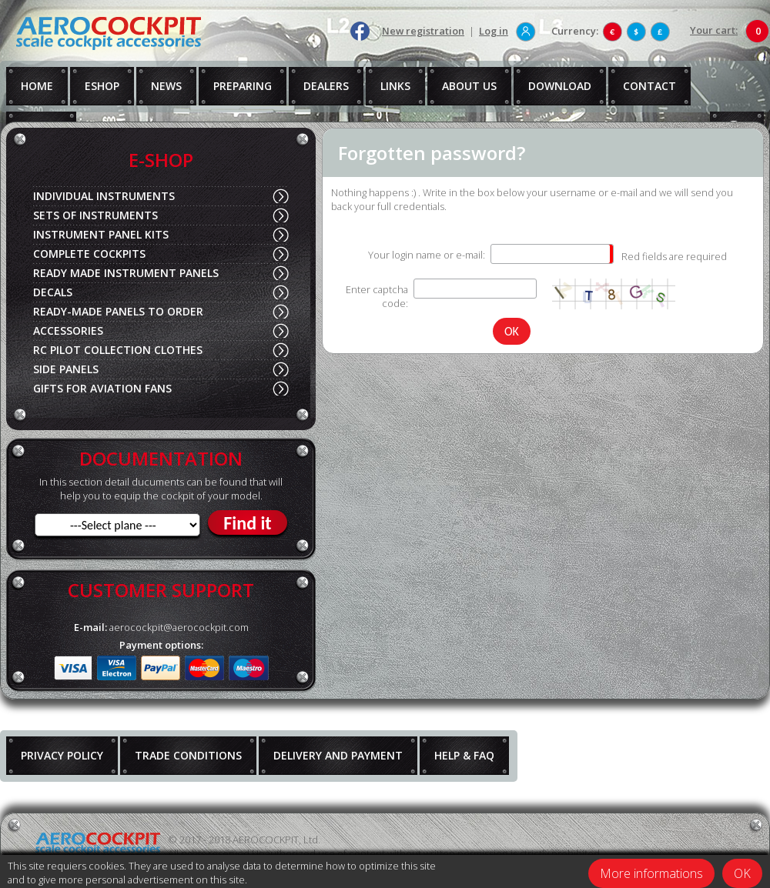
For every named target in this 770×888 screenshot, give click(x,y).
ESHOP (102, 85)
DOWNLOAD (559, 85)
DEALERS (326, 85)
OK (742, 873)
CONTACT (649, 85)
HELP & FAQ (464, 755)
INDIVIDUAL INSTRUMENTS (104, 196)
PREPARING (242, 85)
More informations (651, 873)
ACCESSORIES (68, 330)
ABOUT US (469, 85)
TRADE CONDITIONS (188, 755)
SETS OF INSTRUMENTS (95, 215)
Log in (493, 31)
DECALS (52, 292)
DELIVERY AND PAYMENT (338, 755)
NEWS (166, 85)
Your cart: (714, 30)
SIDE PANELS (66, 369)
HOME (37, 85)
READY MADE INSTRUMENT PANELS (126, 272)
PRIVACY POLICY (62, 755)
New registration (423, 31)
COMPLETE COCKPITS (89, 253)
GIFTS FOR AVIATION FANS (102, 388)
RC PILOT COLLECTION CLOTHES (118, 349)
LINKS (395, 85)
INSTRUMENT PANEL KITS (101, 234)
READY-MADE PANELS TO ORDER (118, 311)
